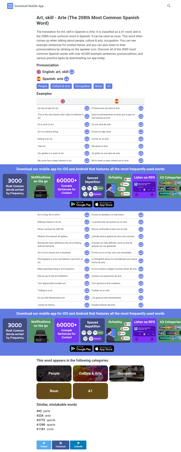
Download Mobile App (29, 6)
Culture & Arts (61, 87)
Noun (99, 87)
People (42, 87)
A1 (110, 87)
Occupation (83, 87)
